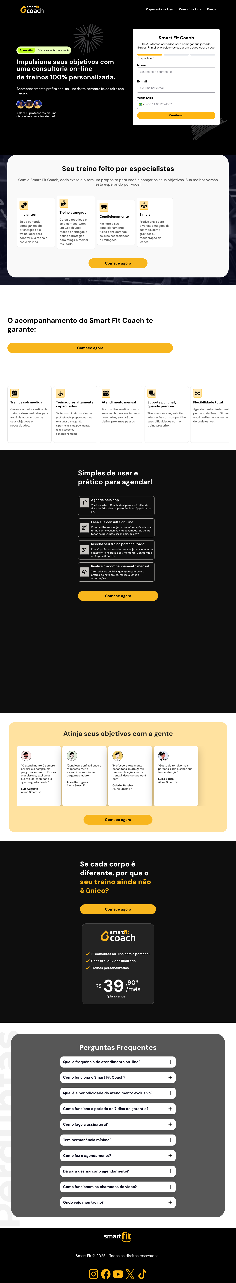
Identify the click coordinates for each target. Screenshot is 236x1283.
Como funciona (190, 9)
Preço (211, 9)
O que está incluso (159, 9)
